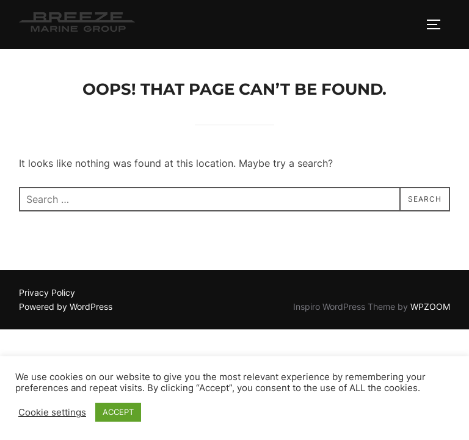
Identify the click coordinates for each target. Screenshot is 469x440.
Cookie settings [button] (52, 412)
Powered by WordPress (65, 306)
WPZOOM (430, 306)
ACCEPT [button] (118, 412)
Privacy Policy (47, 292)
